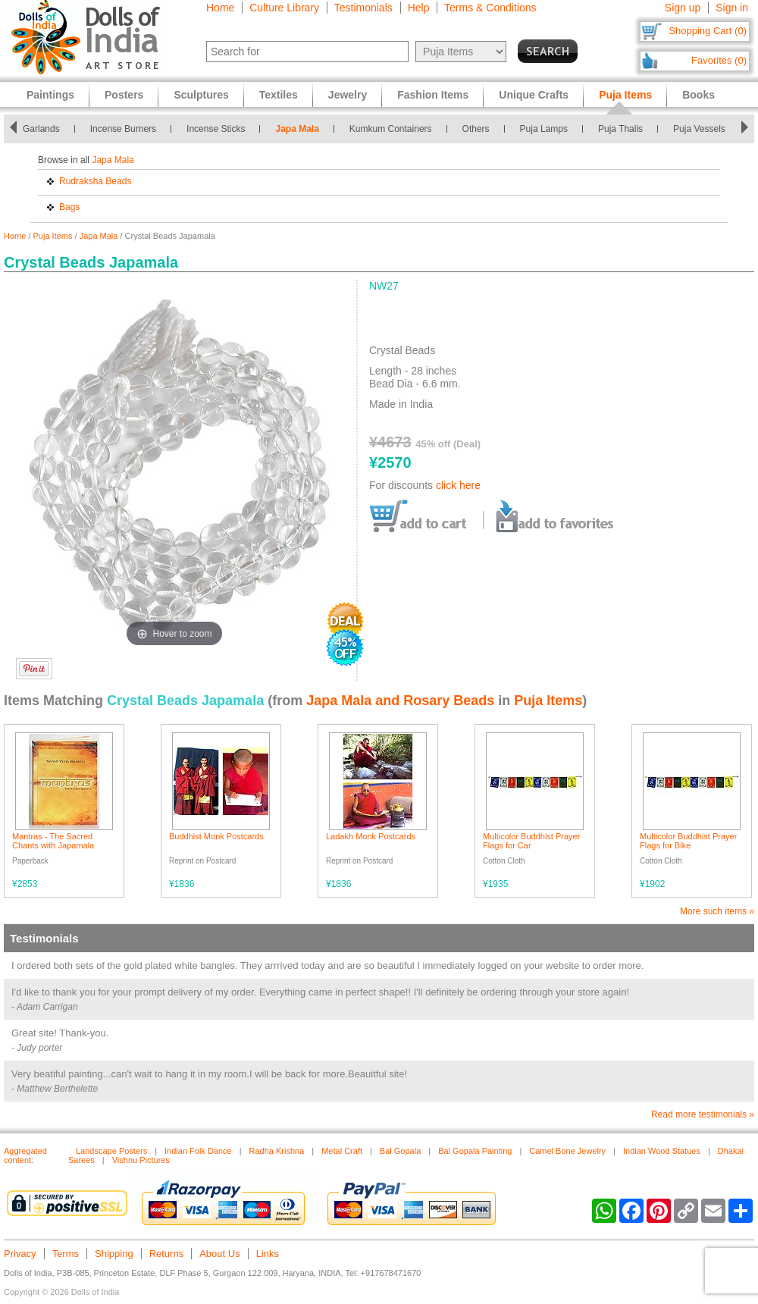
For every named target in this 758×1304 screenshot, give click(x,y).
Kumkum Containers (390, 129)
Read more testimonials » (702, 1114)
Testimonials (363, 8)
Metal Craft (341, 1150)
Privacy (20, 1253)
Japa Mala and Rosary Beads (400, 700)
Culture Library (284, 8)
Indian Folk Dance (198, 1150)
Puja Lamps (544, 129)
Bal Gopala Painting (475, 1150)
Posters (124, 95)
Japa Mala (296, 129)
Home (220, 8)
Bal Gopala (400, 1150)
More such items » (717, 911)
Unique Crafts (533, 95)
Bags (69, 207)
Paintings (50, 95)
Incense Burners (123, 129)
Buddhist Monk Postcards (216, 836)
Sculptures (201, 95)
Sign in (732, 8)
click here (458, 485)
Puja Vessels (699, 129)
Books (698, 95)
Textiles (278, 95)
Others (476, 129)
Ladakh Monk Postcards (370, 836)
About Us (219, 1253)
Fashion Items (432, 95)
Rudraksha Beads (95, 181)
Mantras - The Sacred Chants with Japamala (53, 841)
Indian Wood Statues (661, 1150)
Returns (166, 1253)
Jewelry (347, 95)
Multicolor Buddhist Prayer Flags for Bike (688, 841)
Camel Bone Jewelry (567, 1150)
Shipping (114, 1253)
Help (419, 8)
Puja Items (53, 235)
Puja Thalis (620, 129)
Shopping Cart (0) (708, 30)
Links (267, 1253)
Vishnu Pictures (141, 1160)
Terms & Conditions (490, 8)
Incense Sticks (215, 129)
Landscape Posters (111, 1150)
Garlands (41, 129)
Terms (65, 1253)
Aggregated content (25, 1155)
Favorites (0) (719, 60)
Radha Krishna (277, 1150)
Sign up (682, 8)
